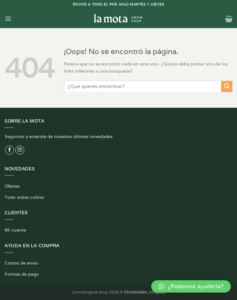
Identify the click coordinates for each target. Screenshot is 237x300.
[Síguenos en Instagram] (19, 150)
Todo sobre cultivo (24, 197)
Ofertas (12, 186)
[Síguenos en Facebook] (9, 150)
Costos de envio (21, 263)
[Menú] (8, 18)
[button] (191, 286)
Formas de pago (22, 274)
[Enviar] (226, 86)
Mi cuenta (15, 230)
